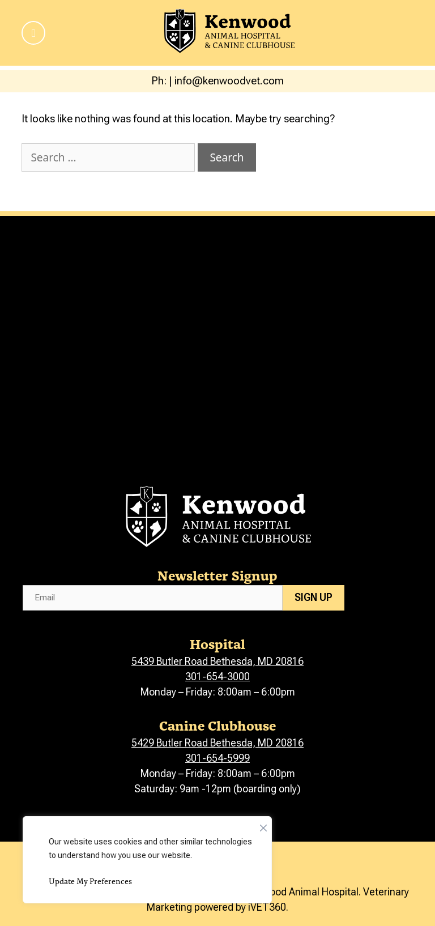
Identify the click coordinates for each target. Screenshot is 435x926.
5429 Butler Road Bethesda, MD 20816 (217, 743)
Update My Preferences (90, 881)
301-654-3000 (217, 676)
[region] (147, 859)
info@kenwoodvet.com (229, 80)
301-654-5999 (217, 758)
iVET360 (267, 907)
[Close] (263, 825)
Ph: (160, 80)
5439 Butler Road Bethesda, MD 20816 (217, 661)
